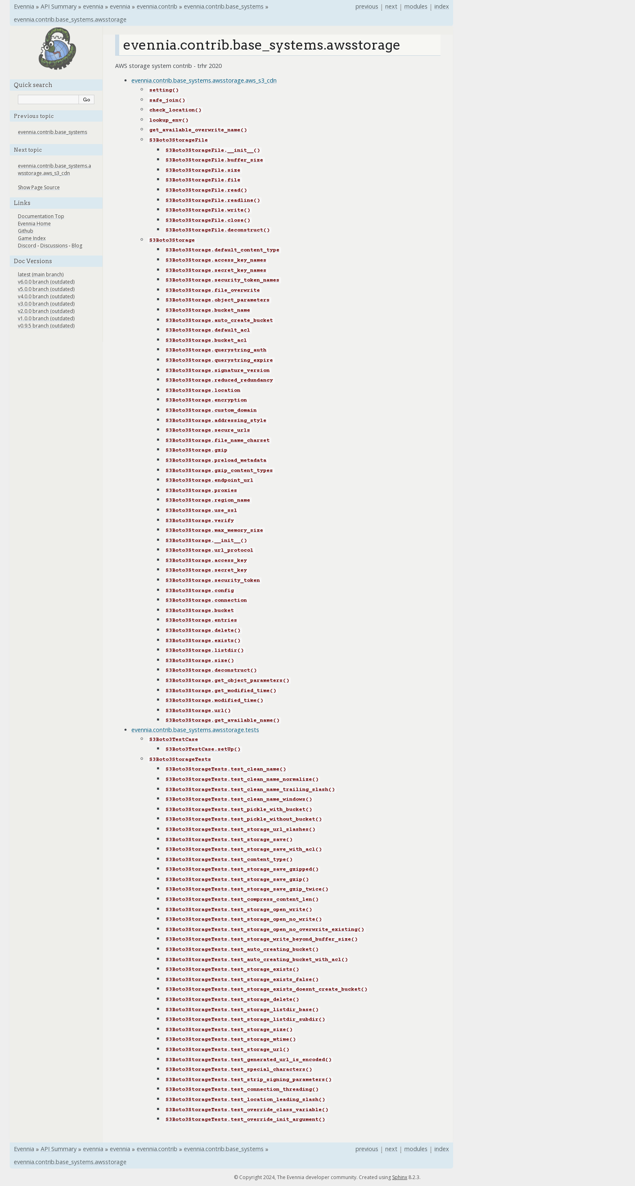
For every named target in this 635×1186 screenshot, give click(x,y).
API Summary (58, 6)
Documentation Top (41, 216)
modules (416, 6)
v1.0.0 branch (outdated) (46, 318)
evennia (93, 6)
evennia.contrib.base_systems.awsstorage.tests (195, 730)
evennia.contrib (157, 6)
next (391, 6)
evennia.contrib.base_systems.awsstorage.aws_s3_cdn (204, 80)
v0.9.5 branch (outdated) (46, 325)
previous (367, 6)
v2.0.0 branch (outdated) (46, 311)
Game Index (32, 238)
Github (25, 230)
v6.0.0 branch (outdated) (46, 281)
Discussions (54, 245)
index (441, 6)
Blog (77, 245)
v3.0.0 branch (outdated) (46, 303)
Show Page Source (39, 187)
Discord (27, 245)
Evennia (24, 6)
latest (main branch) (40, 274)
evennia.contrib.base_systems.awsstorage (70, 19)
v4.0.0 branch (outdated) (46, 296)
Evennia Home (34, 223)
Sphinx (399, 1177)
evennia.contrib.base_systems (224, 6)
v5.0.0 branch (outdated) (46, 289)
